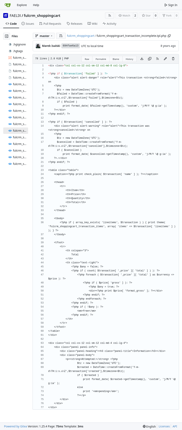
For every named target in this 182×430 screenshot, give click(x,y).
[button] (61, 36)
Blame (116, 59)
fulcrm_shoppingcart (42, 15)
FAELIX (15, 15)
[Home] (7, 5)
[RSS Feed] (109, 15)
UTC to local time (92, 46)
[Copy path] (169, 35)
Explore (22, 5)
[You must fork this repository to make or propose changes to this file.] (165, 58)
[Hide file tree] (6, 36)
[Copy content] (149, 58)
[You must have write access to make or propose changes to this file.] (173, 58)
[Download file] (142, 58)
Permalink (101, 59)
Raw (87, 59)
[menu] (149, 426)
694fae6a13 (70, 45)
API (175, 426)
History (129, 59)
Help (36, 5)
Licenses (164, 426)
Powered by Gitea (15, 426)
